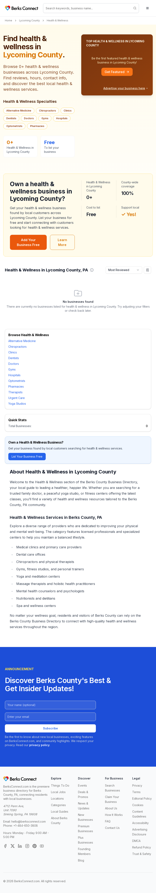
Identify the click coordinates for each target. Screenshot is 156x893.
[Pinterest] (34, 846)
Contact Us (112, 828)
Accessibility (140, 823)
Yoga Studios (17, 403)
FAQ (107, 821)
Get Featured (117, 72)
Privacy (137, 785)
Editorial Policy (142, 798)
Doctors (29, 118)
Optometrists (14, 126)
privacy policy (39, 745)
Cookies (137, 805)
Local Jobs (58, 792)
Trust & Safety (141, 854)
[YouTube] (42, 846)
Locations (57, 798)
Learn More (62, 242)
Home (8, 20)
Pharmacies (37, 126)
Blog (81, 860)
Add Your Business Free (28, 242)
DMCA (136, 841)
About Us (111, 808)
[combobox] (124, 270)
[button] (92, 270)
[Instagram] (27, 846)
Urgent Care (16, 398)
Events (82, 785)
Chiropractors (47, 110)
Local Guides (59, 811)
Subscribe (50, 728)
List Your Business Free (27, 456)
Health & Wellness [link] (57, 20)
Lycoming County (29, 20)
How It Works (114, 814)
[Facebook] (5, 846)
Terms (136, 792)
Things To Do (60, 785)
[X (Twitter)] (13, 846)
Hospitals (61, 118)
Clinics (68, 110)
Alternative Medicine (18, 110)
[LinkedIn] (20, 846)
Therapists (15, 392)
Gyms (44, 118)
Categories (58, 805)
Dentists (11, 118)
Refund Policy (141, 847)
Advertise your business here (125, 88)
